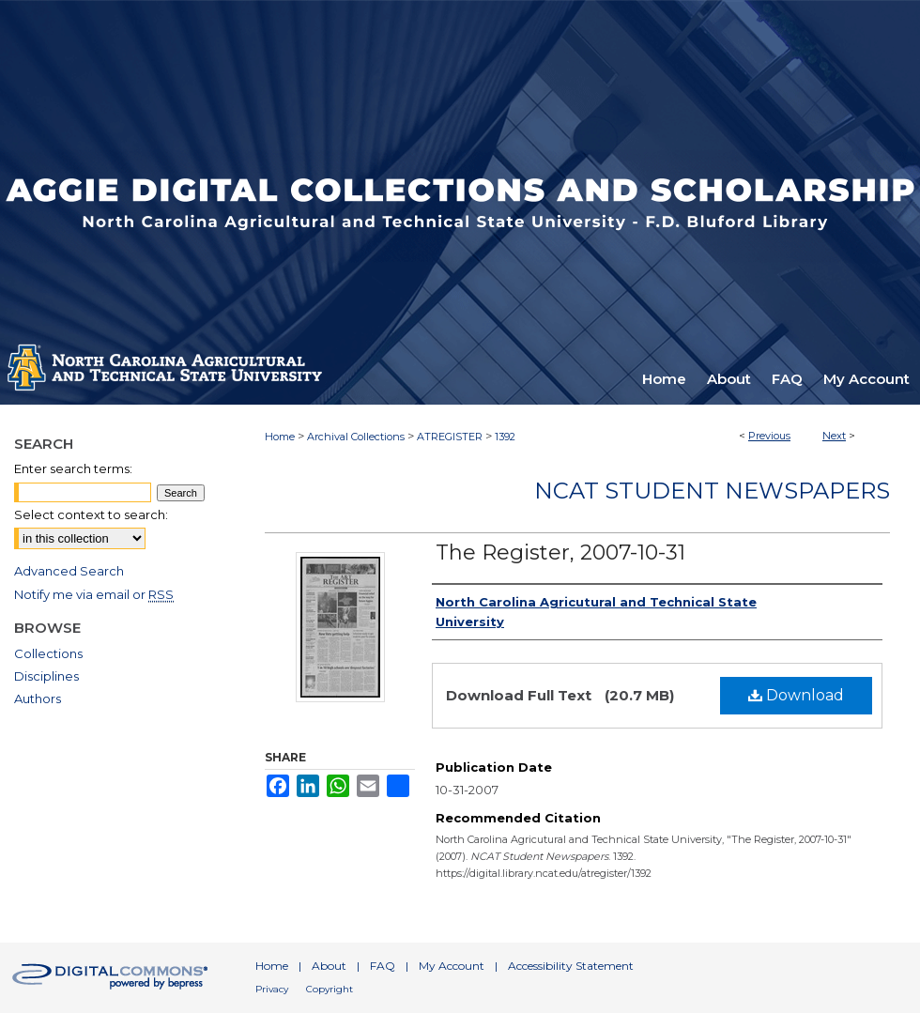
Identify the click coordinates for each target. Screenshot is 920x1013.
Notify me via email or (94, 594)
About (329, 966)
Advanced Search (69, 570)
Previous (769, 435)
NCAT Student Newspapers (712, 490)
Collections (48, 653)
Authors (37, 698)
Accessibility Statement (571, 966)
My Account (451, 966)
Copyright (329, 989)
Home (280, 436)
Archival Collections (356, 436)
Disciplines (46, 675)
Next (834, 435)
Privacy (271, 989)
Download (796, 695)
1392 (505, 436)
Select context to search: (91, 514)
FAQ (382, 966)
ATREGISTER (450, 436)
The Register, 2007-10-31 (560, 552)
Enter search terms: (73, 468)
